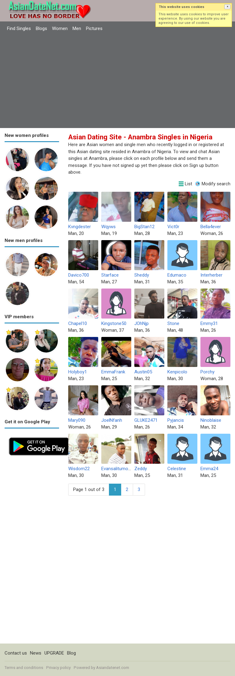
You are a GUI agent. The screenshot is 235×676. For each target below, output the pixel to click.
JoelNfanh (111, 420)
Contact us (16, 653)
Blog (71, 653)
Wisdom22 (79, 468)
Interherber (211, 275)
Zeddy (140, 468)
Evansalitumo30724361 (124, 468)
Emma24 (209, 468)
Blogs (41, 28)
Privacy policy (58, 667)
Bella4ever (210, 226)
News (35, 653)
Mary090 (76, 420)
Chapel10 (77, 323)
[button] (227, 6)
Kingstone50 (113, 323)
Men (77, 28)
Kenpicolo (177, 372)
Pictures (94, 28)
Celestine (176, 468)
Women (60, 28)
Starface (110, 275)
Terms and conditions (24, 667)
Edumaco (176, 275)
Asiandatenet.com (112, 667)
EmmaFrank (113, 372)
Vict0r (173, 226)
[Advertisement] (117, 80)
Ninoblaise (210, 420)
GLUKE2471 (146, 420)
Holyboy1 (77, 372)
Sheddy (141, 275)
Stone (173, 323)
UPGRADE (54, 653)
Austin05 (143, 372)
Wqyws (108, 226)
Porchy (207, 372)
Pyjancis (175, 420)
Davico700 (78, 275)
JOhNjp (141, 323)
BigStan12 (144, 226)
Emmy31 (209, 323)
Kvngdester (79, 226)
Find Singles (19, 28)
